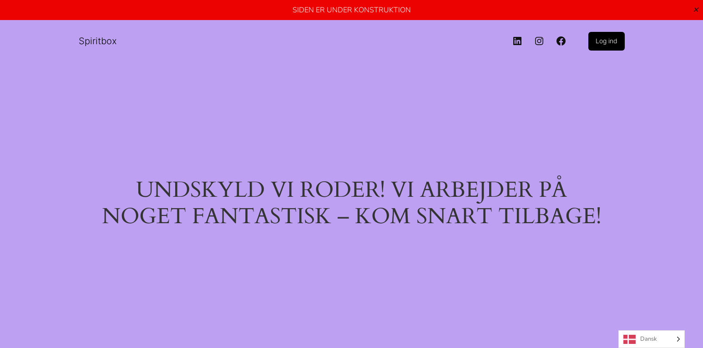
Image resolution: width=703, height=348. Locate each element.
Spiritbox (98, 41)
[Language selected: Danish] (651, 339)
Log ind (606, 41)
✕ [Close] (695, 10)
